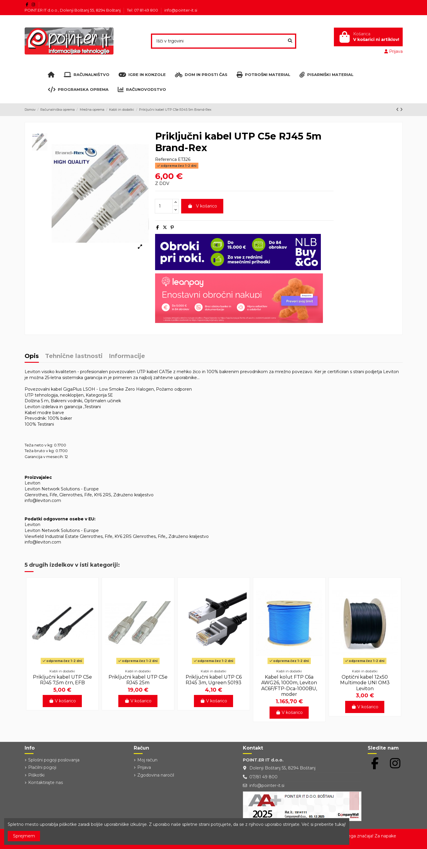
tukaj (340, 824)
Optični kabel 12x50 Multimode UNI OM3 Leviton (365, 682)
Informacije (127, 356)
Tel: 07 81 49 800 (143, 10)
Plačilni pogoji (42, 767)
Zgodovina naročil (155, 775)
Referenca (166, 159)
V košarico (202, 206)
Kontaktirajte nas (45, 782)
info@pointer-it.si (180, 10)
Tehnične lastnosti (74, 356)
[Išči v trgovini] (290, 41)
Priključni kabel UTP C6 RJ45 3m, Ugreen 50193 (214, 679)
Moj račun (147, 760)
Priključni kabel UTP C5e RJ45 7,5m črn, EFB (62, 679)
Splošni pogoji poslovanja (53, 760)
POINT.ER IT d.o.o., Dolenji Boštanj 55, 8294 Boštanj (73, 10)
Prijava (144, 767)
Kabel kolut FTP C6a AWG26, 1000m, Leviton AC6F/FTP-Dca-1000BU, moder (289, 685)
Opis (32, 356)
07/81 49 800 (263, 777)
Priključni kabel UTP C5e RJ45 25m (138, 679)
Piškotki (36, 775)
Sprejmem (24, 836)
